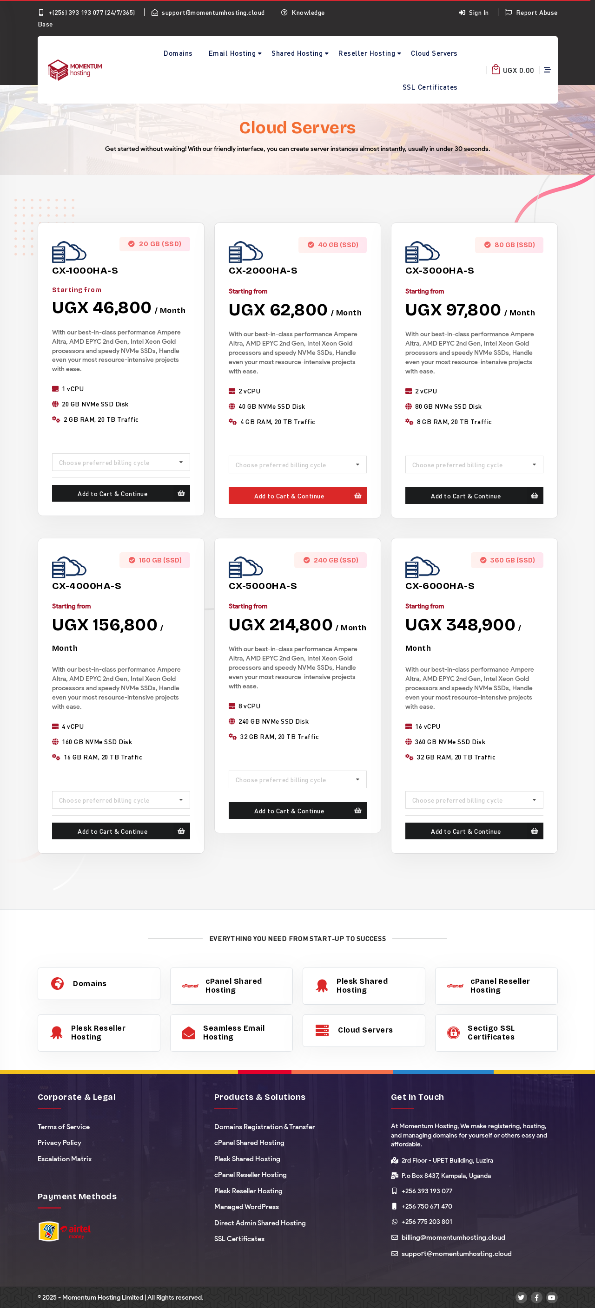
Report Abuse (531, 12)
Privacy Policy (59, 1142)
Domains (178, 53)
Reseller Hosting (366, 53)
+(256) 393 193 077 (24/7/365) (86, 12)
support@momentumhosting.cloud (208, 12)
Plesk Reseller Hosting (248, 1191)
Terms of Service (64, 1127)
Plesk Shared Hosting (247, 1159)
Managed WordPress (246, 1207)
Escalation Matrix (65, 1159)
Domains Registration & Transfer (264, 1127)
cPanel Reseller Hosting (250, 1175)
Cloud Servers (434, 53)
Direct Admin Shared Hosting (260, 1223)
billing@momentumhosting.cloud (453, 1237)
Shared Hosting (297, 53)
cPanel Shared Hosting (249, 1142)
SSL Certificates (430, 87)
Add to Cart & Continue (134, 493)
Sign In (473, 12)
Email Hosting (232, 53)
